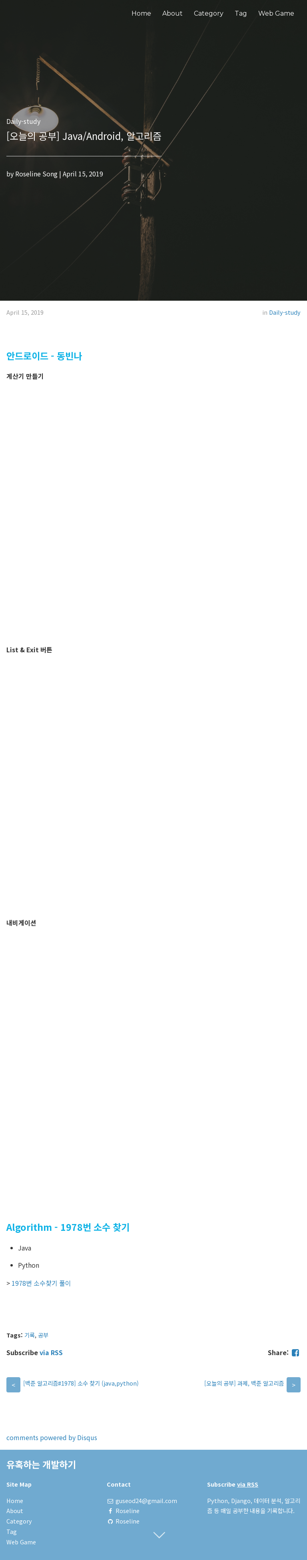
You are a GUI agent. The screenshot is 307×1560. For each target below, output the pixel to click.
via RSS (51, 1352)
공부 (43, 1335)
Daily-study (285, 312)
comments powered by (51, 1437)
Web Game (276, 13)
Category (208, 13)
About (172, 13)
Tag (241, 13)
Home (141, 13)
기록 (29, 1335)
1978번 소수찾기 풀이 (41, 1283)
